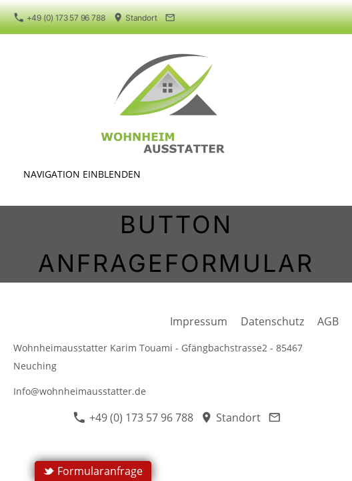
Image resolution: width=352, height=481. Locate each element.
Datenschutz (272, 321)
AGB (328, 321)
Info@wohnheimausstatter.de (79, 391)
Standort (135, 18)
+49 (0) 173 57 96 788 (59, 18)
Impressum (198, 321)
